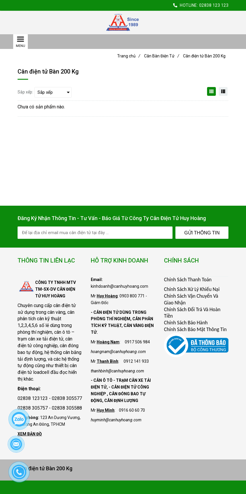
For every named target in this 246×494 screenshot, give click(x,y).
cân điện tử (64, 305)
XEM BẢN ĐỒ (30, 434)
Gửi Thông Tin (202, 232)
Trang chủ (128, 56)
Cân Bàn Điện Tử (161, 56)
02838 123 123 (214, 5)
